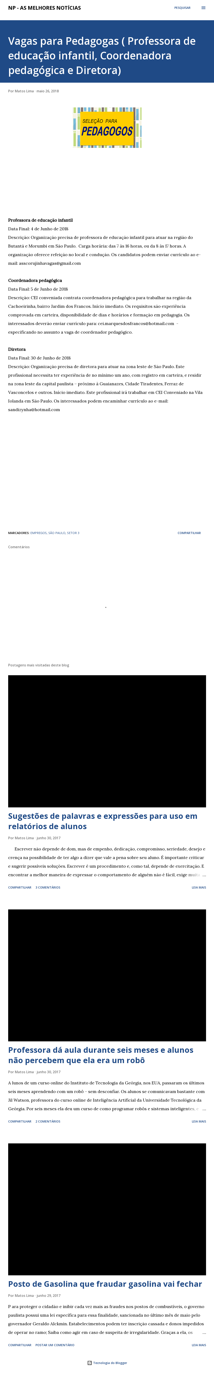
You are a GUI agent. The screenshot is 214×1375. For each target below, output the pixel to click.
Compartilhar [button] (189, 533)
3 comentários (47, 887)
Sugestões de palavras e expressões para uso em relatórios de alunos (102, 821)
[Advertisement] (40, 186)
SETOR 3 (73, 533)
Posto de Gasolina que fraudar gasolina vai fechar (105, 1284)
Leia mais (199, 887)
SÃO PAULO (56, 533)
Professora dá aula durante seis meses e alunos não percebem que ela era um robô (100, 1055)
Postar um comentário (54, 1345)
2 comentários (47, 1121)
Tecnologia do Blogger (107, 1363)
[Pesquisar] (182, 7)
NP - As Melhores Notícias (44, 7)
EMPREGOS (38, 533)
